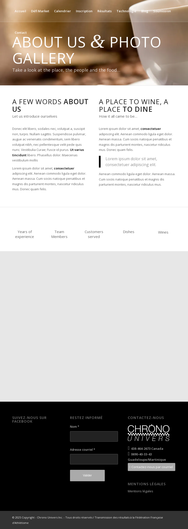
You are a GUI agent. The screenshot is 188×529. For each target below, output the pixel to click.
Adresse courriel (82, 450)
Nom (74, 427)
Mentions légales (140, 491)
